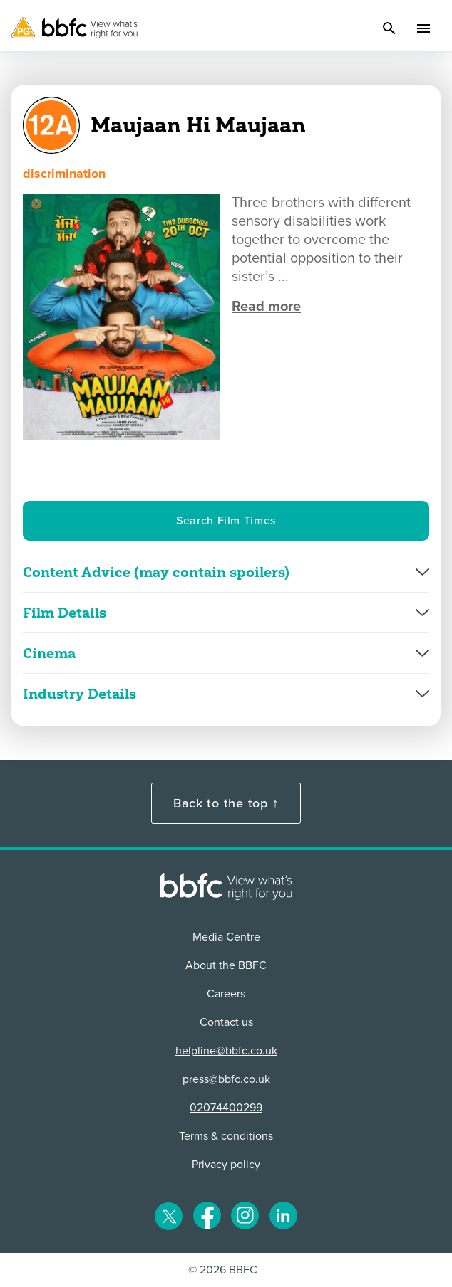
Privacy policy (226, 1165)
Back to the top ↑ (226, 803)
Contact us (226, 1022)
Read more (266, 306)
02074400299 (226, 1108)
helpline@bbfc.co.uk (226, 1051)
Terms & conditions (226, 1136)
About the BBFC (226, 965)
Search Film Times (226, 521)
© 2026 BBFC (222, 1270)
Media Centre (226, 937)
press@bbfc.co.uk (226, 1079)
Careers (226, 994)
